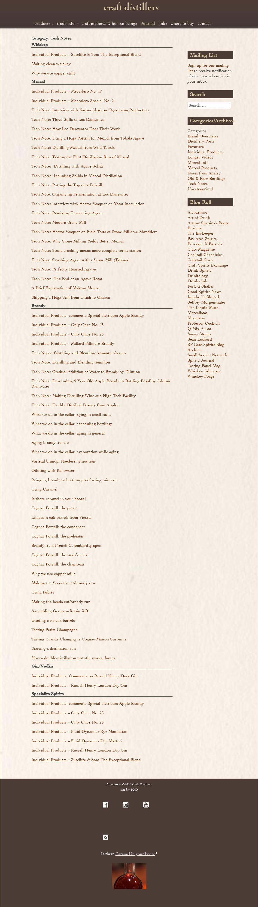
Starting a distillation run (53, 648)
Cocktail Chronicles (205, 254)
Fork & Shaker (201, 286)
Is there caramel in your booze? (59, 498)
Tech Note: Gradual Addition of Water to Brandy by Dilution (85, 371)
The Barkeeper (201, 233)
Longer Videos (200, 157)
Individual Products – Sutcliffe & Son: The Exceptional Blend (86, 54)
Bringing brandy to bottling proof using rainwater (75, 480)
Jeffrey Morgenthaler (206, 302)
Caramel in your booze (135, 853)
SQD (134, 790)
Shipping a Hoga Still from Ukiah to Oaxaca (70, 297)
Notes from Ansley (204, 173)
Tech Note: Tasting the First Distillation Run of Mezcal (80, 157)
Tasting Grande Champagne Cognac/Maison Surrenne (79, 639)
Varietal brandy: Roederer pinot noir (63, 461)
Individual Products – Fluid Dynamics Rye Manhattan (79, 731)
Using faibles (42, 592)
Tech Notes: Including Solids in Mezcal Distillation (76, 175)
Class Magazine (201, 249)
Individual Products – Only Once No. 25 (67, 324)
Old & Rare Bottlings (206, 178)
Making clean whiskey (51, 63)
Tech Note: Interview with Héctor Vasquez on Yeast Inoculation (88, 203)
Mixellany (196, 318)
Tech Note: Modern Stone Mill (58, 222)
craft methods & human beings (109, 23)
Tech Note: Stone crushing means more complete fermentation (86, 250)
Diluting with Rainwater (53, 470)
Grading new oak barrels (53, 620)
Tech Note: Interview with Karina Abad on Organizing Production (90, 110)
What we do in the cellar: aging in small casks (71, 414)
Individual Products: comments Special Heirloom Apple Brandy (87, 315)
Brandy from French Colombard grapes (66, 545)
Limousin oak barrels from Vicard (61, 517)
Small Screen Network (208, 355)
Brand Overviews (203, 136)
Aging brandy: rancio (50, 442)
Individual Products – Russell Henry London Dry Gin (79, 685)
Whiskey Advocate (204, 371)
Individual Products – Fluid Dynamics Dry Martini (76, 741)
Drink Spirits (199, 270)
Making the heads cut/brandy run (61, 601)
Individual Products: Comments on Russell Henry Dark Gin (84, 676)
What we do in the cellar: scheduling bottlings (71, 423)
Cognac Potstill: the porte (53, 508)
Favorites (196, 146)
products (44, 23)
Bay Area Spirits (202, 238)
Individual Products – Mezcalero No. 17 (66, 91)
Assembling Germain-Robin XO (59, 611)
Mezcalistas (198, 312)
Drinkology (198, 275)
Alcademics (197, 212)
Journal (147, 23)
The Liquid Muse (203, 307)
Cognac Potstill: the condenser (58, 526)
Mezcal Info (198, 162)
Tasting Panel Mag (204, 365)
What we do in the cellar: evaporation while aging (75, 451)
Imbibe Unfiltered (203, 297)
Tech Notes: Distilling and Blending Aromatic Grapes (78, 353)
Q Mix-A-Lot (199, 328)
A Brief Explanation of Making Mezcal (65, 288)
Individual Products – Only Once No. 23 (67, 334)
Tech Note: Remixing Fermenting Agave (67, 213)
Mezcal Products (202, 167)
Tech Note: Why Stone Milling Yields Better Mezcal (77, 241)
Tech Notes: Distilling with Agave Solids (67, 166)
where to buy (182, 23)
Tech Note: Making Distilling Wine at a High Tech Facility (83, 395)
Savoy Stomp (199, 334)
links (162, 23)
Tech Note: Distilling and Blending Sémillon (70, 362)
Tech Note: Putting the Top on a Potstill (66, 185)
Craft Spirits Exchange (208, 265)
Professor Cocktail (204, 323)
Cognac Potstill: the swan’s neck (59, 555)
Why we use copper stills (53, 73)
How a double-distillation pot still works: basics (73, 657)
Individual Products (205, 151)
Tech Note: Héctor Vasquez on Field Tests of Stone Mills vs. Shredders (94, 231)
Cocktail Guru (200, 260)
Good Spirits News (204, 291)
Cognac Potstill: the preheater (57, 536)
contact (204, 23)
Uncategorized (200, 188)
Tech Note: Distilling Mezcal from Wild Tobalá (73, 147)
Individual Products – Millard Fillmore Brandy (72, 343)
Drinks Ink (197, 281)
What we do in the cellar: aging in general (68, 433)
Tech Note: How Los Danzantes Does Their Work (75, 128)
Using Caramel (44, 489)
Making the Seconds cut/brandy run (63, 583)
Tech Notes (198, 183)
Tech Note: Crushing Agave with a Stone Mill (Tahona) (80, 260)
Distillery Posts (201, 141)
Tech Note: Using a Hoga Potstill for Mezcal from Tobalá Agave (87, 138)
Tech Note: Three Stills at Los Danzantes (67, 119)
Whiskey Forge (201, 376)
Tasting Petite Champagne (54, 629)
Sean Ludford (200, 339)
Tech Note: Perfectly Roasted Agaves (64, 269)
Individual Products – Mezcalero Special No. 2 (72, 100)
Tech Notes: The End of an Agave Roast (66, 278)
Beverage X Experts (205, 244)
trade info (67, 23)
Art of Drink (199, 217)
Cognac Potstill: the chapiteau (57, 564)
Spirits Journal (201, 360)
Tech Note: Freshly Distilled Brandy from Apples (75, 405)
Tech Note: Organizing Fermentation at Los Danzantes (79, 194)
